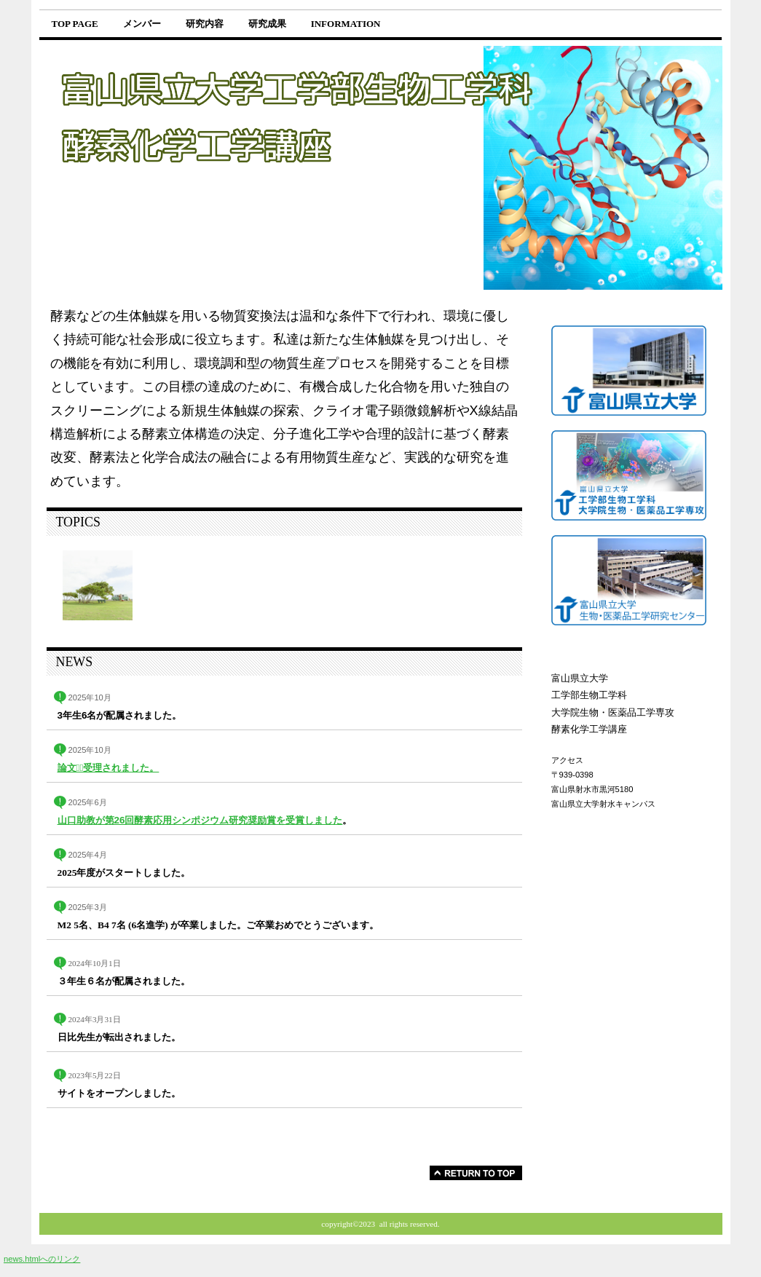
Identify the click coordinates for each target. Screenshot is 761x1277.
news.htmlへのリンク (42, 1258)
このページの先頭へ (476, 1173)
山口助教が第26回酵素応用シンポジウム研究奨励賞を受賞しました (200, 820)
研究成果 (267, 23)
